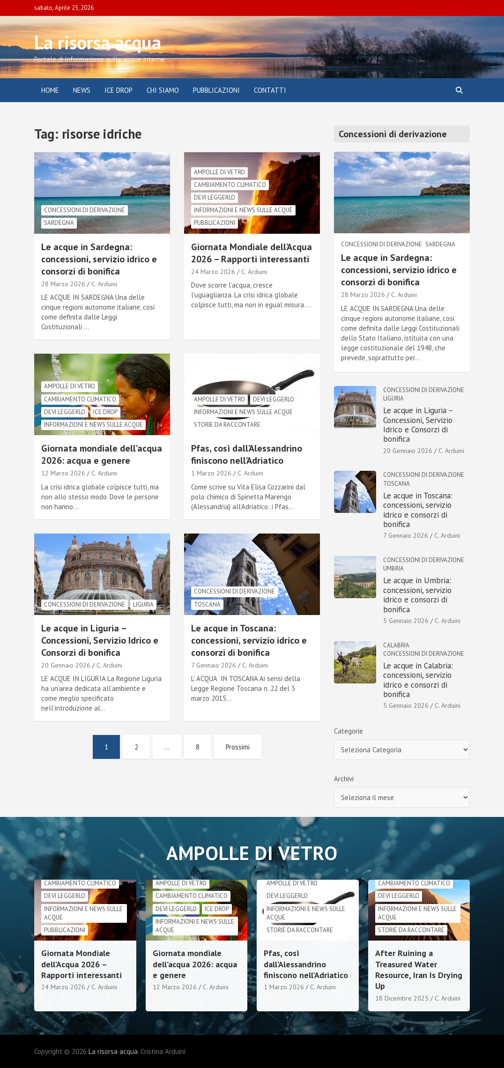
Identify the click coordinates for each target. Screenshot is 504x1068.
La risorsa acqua (97, 42)
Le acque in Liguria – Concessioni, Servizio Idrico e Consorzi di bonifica (99, 640)
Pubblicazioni (216, 90)
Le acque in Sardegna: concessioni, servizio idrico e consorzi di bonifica (99, 259)
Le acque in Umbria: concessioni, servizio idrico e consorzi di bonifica (417, 594)
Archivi (344, 778)
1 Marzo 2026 (211, 473)
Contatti (270, 90)
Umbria (393, 568)
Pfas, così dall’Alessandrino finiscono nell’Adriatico (246, 454)
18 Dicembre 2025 (402, 998)
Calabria (396, 645)
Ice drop (105, 412)
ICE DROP (118, 90)
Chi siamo (163, 90)
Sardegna (59, 223)
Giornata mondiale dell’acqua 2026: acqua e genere (101, 454)
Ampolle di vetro (219, 172)
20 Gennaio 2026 (65, 665)
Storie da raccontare (227, 425)
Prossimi (238, 746)
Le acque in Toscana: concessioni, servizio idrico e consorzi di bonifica (249, 640)
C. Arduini (104, 284)
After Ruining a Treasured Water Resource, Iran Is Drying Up (418, 969)
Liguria (143, 604)
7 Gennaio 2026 (213, 665)
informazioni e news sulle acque (243, 210)
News (81, 90)
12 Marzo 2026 (63, 473)
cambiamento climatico (230, 185)
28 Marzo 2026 (63, 284)
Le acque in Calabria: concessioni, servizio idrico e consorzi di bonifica (418, 679)
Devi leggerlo (214, 197)
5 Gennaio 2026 (406, 620)
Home (50, 90)
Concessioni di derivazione (84, 210)
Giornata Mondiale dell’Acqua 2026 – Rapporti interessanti (251, 253)
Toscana (207, 604)
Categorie (348, 731)
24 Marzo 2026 (213, 271)
